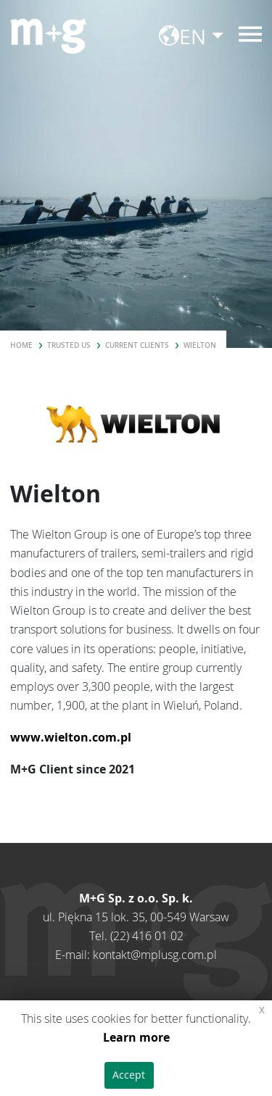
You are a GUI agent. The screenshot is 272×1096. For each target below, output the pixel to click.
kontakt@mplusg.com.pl (155, 955)
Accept (128, 1075)
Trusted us (69, 345)
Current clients (137, 345)
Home (21, 345)
